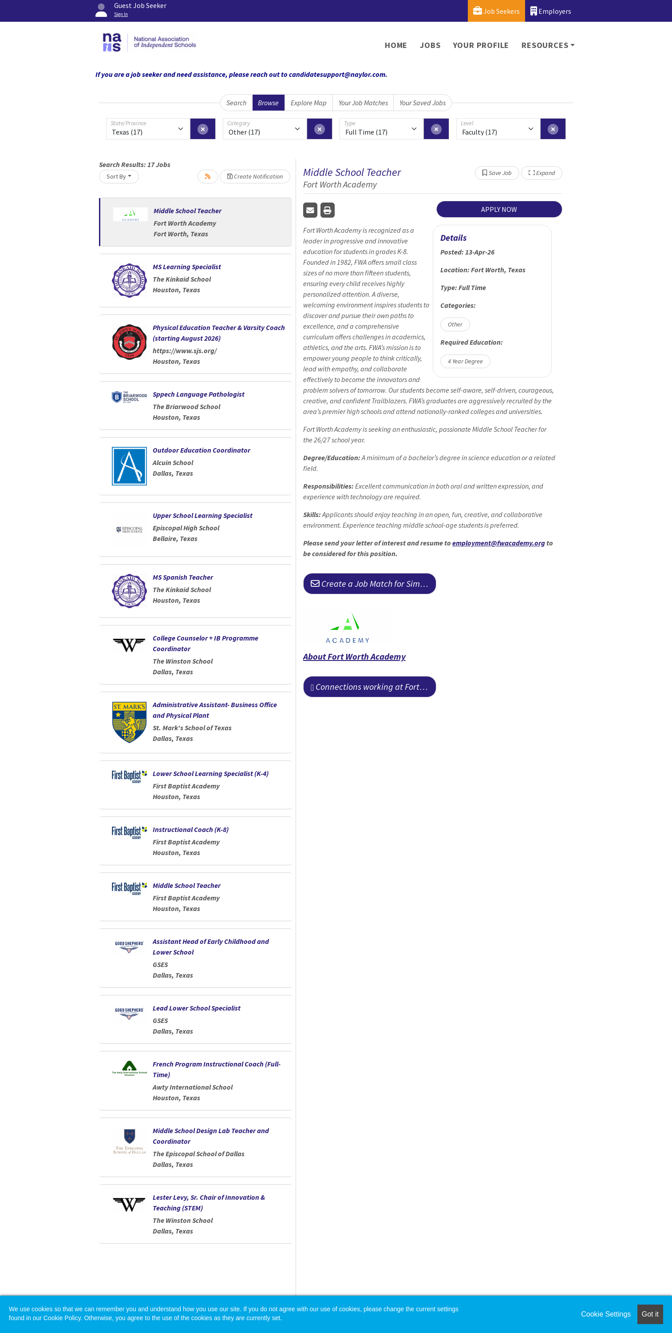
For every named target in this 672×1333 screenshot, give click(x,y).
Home (396, 45)
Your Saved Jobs (422, 102)
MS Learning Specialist (187, 266)
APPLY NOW (499, 209)
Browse (268, 102)
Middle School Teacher (187, 210)
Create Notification (255, 176)
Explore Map (309, 102)
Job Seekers (496, 10)
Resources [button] (545, 45)
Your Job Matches (363, 102)
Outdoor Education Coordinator (201, 450)
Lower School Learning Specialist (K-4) (211, 773)
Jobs (430, 45)
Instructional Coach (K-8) (191, 829)
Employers (550, 10)
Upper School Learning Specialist (203, 515)
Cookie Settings (606, 1314)
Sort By (116, 176)
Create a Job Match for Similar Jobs (373, 583)
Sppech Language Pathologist (199, 394)
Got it (650, 1314)
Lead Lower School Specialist (197, 1007)
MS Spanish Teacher (183, 577)
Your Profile (481, 45)
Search (236, 102)
